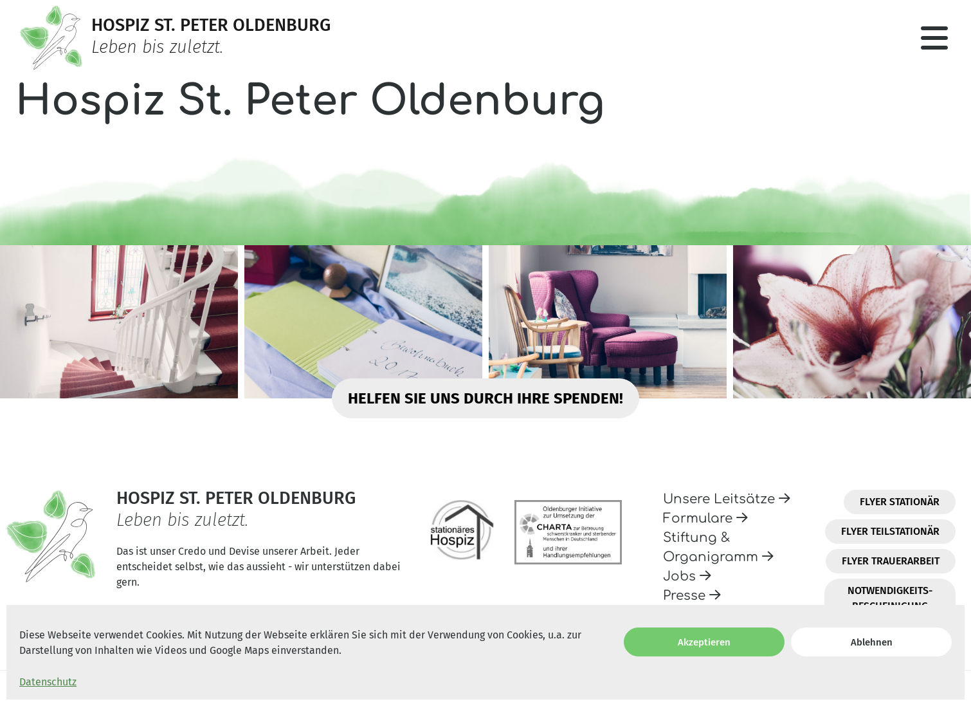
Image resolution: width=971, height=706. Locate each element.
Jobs (687, 576)
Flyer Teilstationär (890, 531)
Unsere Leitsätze (726, 499)
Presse (692, 595)
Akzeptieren (704, 642)
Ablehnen (872, 642)
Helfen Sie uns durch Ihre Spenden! (485, 398)
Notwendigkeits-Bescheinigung (890, 598)
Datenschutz (48, 682)
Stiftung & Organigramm (718, 547)
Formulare (705, 518)
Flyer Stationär (899, 502)
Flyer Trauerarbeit (890, 561)
